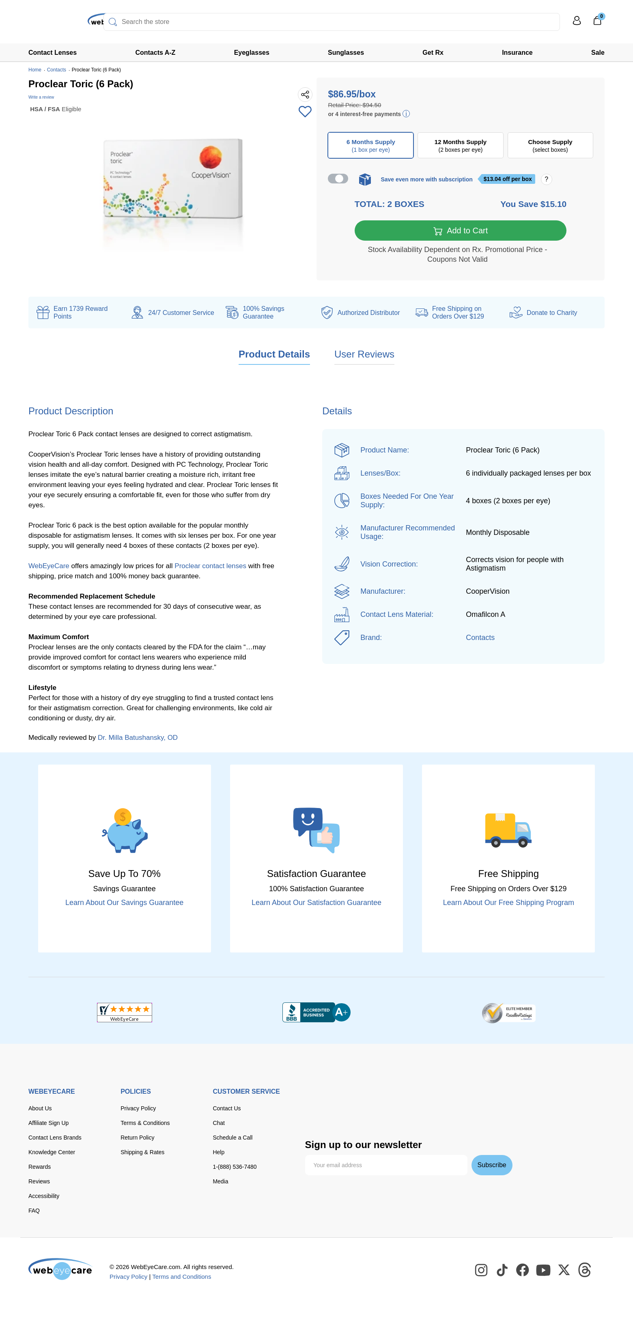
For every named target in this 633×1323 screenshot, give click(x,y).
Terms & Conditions (145, 1123)
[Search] (112, 22)
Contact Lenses (52, 52)
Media (220, 1182)
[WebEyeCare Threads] (585, 1271)
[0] (597, 23)
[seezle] (351, 1117)
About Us (40, 1109)
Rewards (39, 1167)
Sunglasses (346, 52)
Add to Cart (460, 232)
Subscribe (492, 1165)
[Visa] (345, 1100)
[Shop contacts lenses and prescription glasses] (53, 24)
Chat (219, 1123)
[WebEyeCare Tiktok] (502, 1271)
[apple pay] (477, 1100)
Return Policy (137, 1138)
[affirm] (385, 1115)
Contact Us (227, 1109)
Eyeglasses (251, 52)
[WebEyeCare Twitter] (564, 1271)
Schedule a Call (232, 1138)
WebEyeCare (48, 567)
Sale (598, 52)
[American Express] (418, 1100)
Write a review (41, 97)
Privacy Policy (138, 1109)
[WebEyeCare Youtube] (543, 1271)
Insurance (517, 52)
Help (218, 1153)
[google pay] (317, 1117)
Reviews (39, 1182)
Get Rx (433, 52)
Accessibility (43, 1197)
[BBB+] (316, 1013)
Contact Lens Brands (55, 1138)
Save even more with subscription (426, 179)
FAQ (34, 1211)
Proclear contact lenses (210, 567)
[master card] (369, 1100)
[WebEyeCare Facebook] (523, 1271)
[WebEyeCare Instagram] (481, 1271)
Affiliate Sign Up (48, 1123)
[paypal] (447, 1100)
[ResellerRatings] (509, 1013)
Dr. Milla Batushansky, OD (138, 738)
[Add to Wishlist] (305, 112)
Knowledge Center (51, 1153)
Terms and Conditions (181, 1277)
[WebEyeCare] (60, 1270)
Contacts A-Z (155, 52)
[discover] (394, 1100)
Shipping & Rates (142, 1153)
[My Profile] (577, 24)
